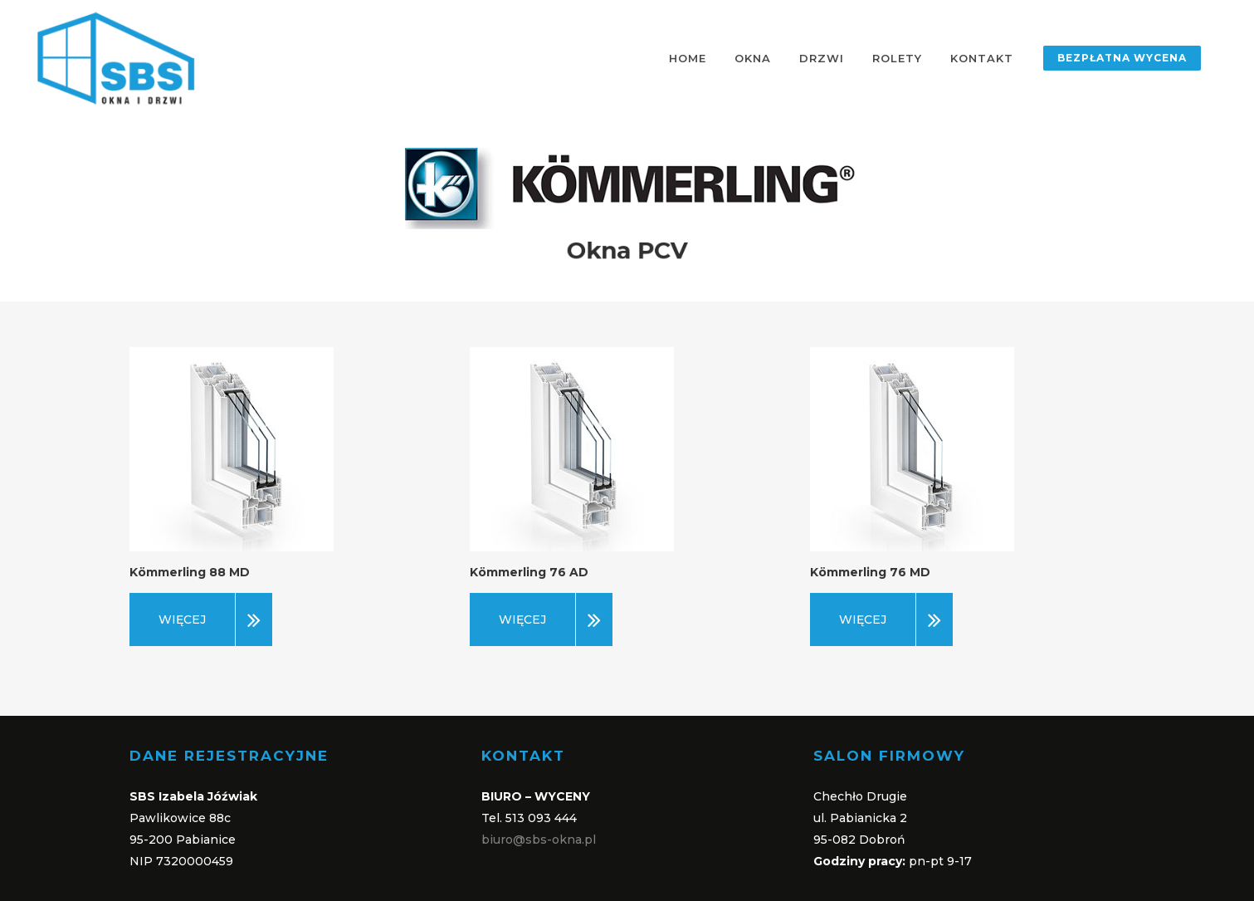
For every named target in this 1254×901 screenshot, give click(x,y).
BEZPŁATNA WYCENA (1122, 57)
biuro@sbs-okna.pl (538, 839)
